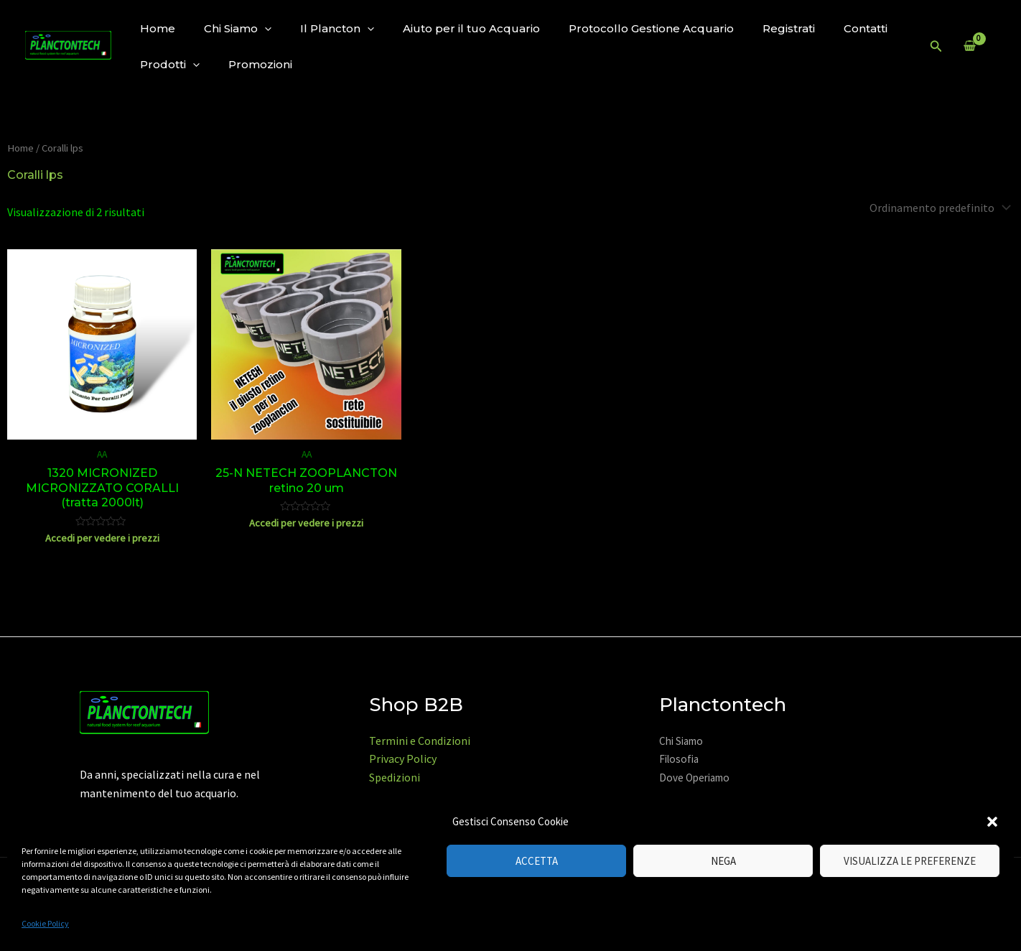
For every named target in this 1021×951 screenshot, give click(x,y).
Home (157, 28)
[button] (992, 822)
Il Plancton (337, 28)
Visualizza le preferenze (910, 861)
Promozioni (260, 64)
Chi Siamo (237, 28)
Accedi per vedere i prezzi (102, 538)
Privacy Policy (403, 758)
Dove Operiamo (694, 777)
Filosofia (679, 759)
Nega (723, 861)
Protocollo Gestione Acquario (651, 28)
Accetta (537, 861)
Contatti (865, 28)
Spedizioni (394, 777)
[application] (264, 28)
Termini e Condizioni (419, 740)
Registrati (789, 28)
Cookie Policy (45, 923)
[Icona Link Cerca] (936, 46)
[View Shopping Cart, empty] (969, 47)
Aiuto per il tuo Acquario (471, 28)
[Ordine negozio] (939, 208)
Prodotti (170, 64)
